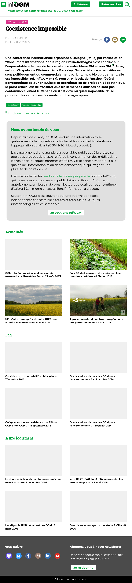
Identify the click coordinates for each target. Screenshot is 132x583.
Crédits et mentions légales (69, 579)
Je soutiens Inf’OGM (66, 212)
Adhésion (80, 4)
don (111, 4)
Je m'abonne (83, 567)
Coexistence (13, 105)
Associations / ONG (32, 105)
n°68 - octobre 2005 (17, 22)
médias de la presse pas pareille (66, 176)
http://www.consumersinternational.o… (31, 113)
